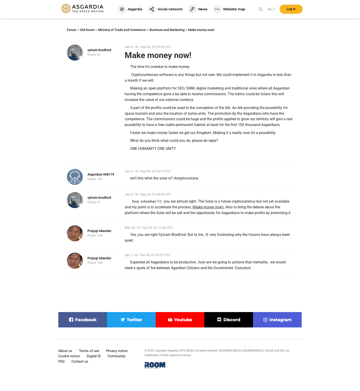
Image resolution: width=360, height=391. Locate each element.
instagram (280, 319)
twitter (134, 319)
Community (116, 356)
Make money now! (201, 30)
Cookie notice (69, 356)
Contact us (79, 361)
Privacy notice (117, 351)
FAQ (61, 361)
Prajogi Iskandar (99, 231)
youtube (183, 319)
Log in (291, 9)
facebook (85, 319)
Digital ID (94, 356)
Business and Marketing (167, 30)
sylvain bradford (99, 50)
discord (231, 319)
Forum (71, 30)
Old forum (87, 30)
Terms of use (89, 351)
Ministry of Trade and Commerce (122, 30)
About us (65, 351)
